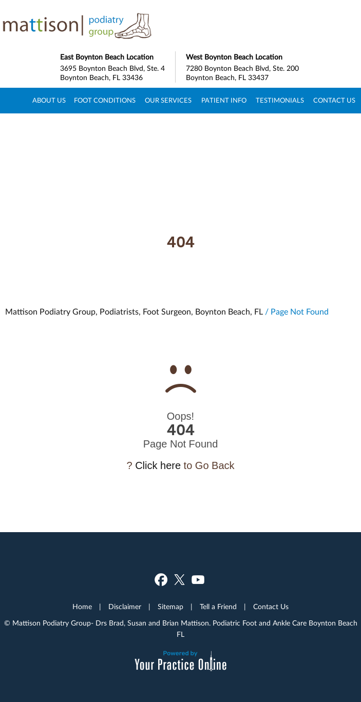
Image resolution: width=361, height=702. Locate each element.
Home (14, 100)
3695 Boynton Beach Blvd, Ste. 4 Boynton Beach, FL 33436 (117, 66)
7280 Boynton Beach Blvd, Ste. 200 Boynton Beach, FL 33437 (243, 66)
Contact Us (334, 101)
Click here (158, 465)
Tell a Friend (218, 607)
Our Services (168, 101)
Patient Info (223, 101)
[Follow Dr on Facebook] (161, 579)
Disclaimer (124, 607)
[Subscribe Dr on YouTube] (198, 579)
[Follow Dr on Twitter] (179, 579)
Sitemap (170, 607)
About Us (49, 101)
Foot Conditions (105, 101)
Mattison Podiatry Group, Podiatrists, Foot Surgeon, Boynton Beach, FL (134, 312)
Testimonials (280, 101)
